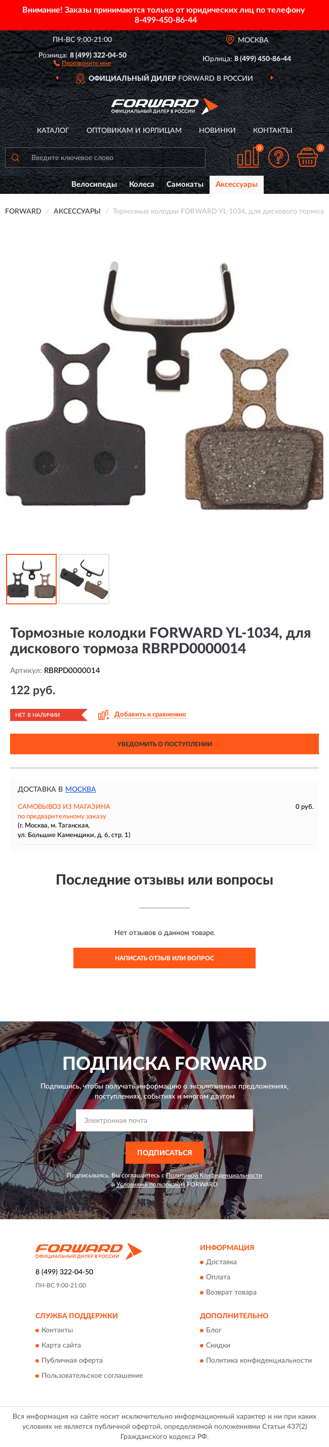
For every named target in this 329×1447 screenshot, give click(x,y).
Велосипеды (94, 184)
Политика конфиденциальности (259, 1361)
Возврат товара (231, 1292)
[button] (82, 63)
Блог (214, 1330)
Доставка (221, 1262)
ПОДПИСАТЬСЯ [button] (164, 1153)
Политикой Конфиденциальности (214, 1175)
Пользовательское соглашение (92, 1376)
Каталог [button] (53, 130)
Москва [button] (80, 789)
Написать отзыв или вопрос (164, 958)
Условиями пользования (150, 1184)
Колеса (141, 184)
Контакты (273, 130)
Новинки (217, 130)
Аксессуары (237, 184)
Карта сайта (61, 1346)
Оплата (218, 1277)
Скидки (218, 1346)
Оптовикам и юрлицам (134, 130)
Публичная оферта (72, 1361)
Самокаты (185, 184)
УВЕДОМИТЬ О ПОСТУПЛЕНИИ (164, 744)
